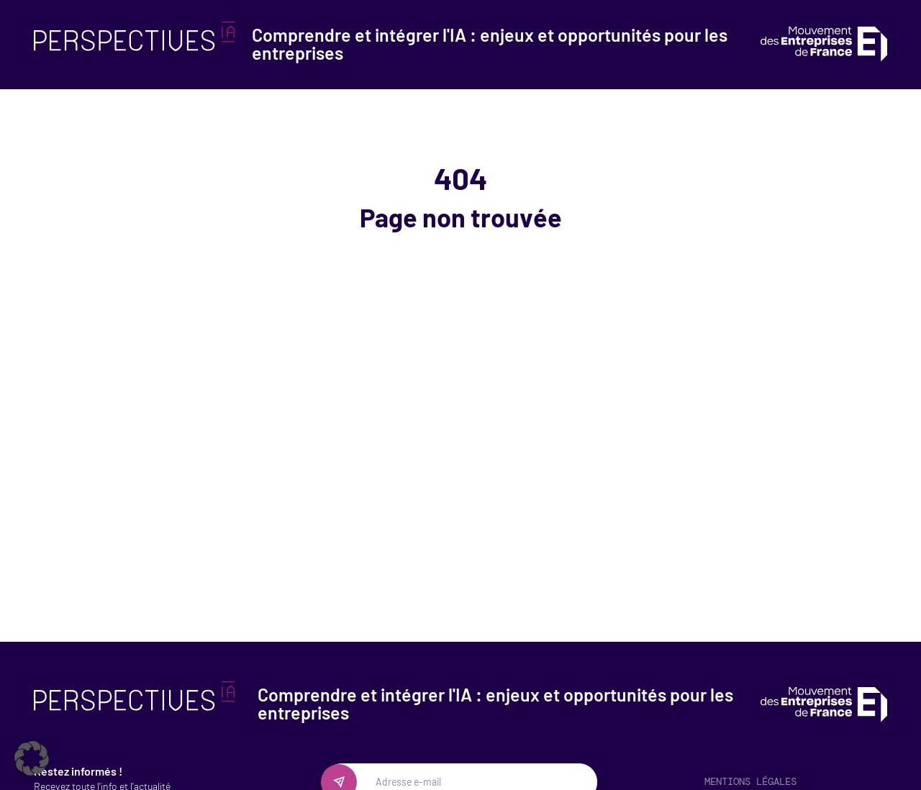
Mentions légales (750, 781)
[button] (31, 758)
